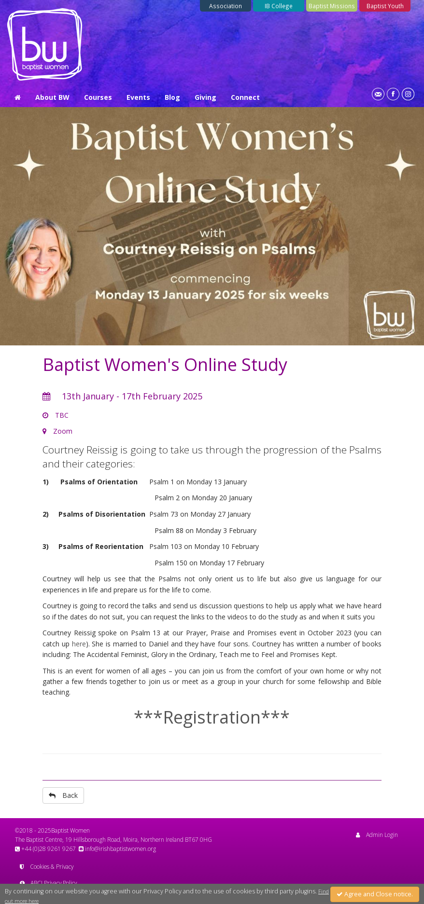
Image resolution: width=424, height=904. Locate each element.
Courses (98, 97)
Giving (205, 97)
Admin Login (377, 834)
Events (138, 97)
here (79, 643)
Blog (172, 97)
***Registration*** (212, 717)
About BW (52, 97)
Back (63, 795)
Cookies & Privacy (46, 866)
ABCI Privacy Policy (48, 883)
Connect (245, 97)
